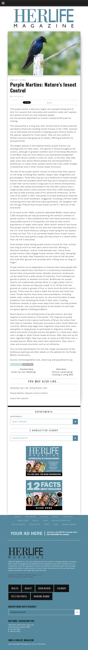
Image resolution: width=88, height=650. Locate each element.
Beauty (18, 516)
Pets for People (19, 524)
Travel (47, 524)
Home (45, 520)
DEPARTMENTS (16, 416)
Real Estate (35, 524)
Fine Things (68, 516)
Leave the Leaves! (19, 398)
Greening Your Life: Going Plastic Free (28, 388)
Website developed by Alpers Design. (21, 577)
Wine (56, 524)
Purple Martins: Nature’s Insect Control (29, 393)
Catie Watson (18, 96)
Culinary (44, 516)
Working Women (69, 524)
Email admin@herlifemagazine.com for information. (27, 644)
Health (36, 520)
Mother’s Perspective (61, 520)
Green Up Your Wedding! (23, 372)
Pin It (49, 103)
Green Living (18, 80)
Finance (55, 516)
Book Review (30, 516)
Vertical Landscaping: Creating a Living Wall (62, 373)
